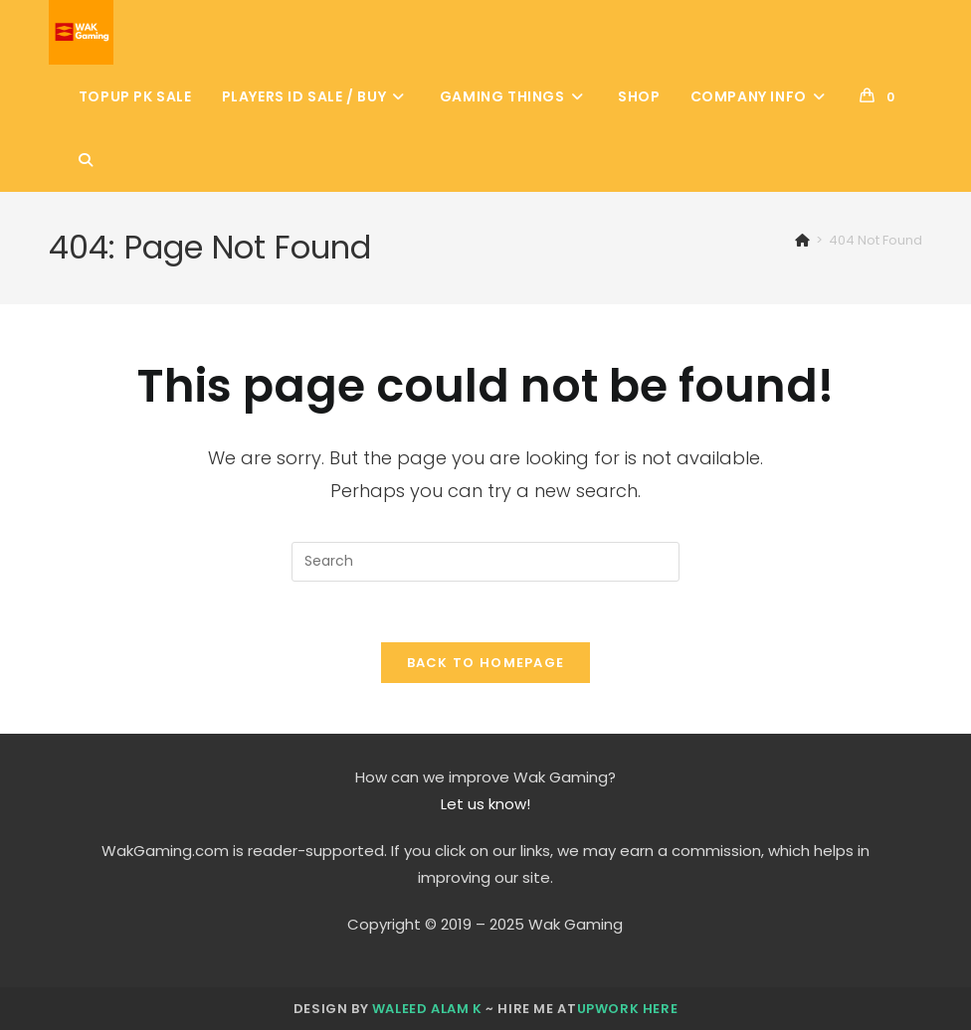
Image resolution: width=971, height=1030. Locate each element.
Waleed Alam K (427, 1008)
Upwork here (628, 1008)
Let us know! (485, 803)
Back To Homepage (486, 662)
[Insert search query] (485, 562)
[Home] (802, 240)
